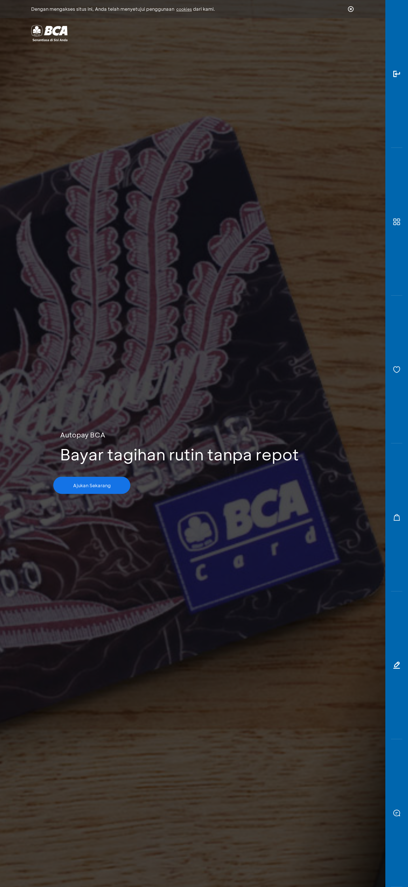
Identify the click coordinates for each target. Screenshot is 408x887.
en (349, 33)
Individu (156, 33)
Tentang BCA (228, 33)
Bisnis (189, 33)
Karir (266, 33)
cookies (184, 9)
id (339, 33)
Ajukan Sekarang (92, 485)
